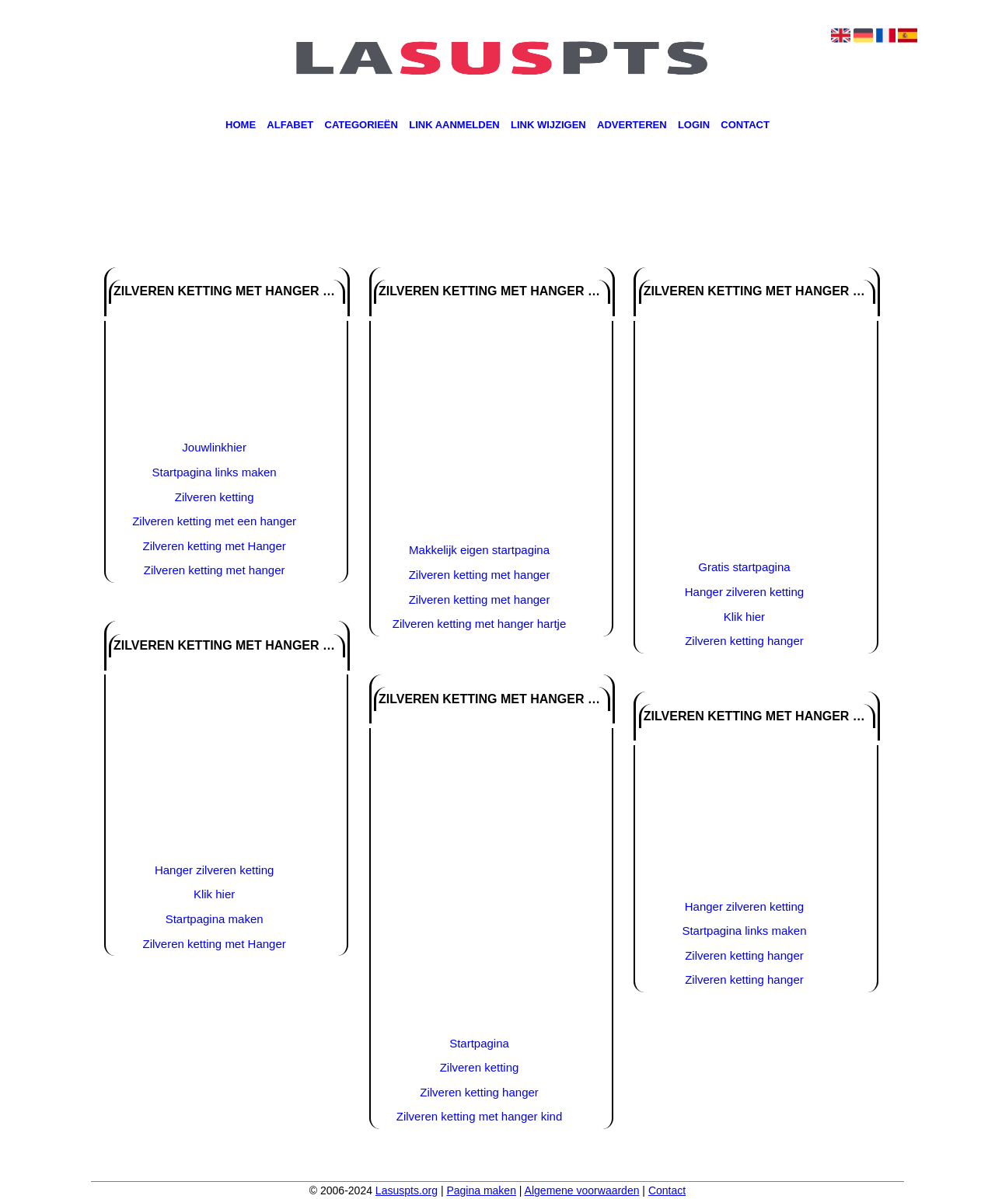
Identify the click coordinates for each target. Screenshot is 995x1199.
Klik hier (214, 894)
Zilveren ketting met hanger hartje (479, 623)
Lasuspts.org (406, 1190)
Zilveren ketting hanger (479, 1092)
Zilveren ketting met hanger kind (479, 1116)
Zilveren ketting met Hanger (214, 545)
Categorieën (361, 125)
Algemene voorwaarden (582, 1190)
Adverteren (632, 125)
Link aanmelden (454, 125)
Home (240, 125)
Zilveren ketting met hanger (214, 570)
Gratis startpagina (744, 566)
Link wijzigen (548, 125)
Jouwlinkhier (214, 447)
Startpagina (479, 1043)
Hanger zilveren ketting (214, 870)
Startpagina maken (215, 918)
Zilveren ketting (214, 497)
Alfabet (290, 125)
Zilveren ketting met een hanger (214, 521)
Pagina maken (481, 1190)
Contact (745, 125)
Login (694, 125)
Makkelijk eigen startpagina (479, 549)
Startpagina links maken (214, 472)
